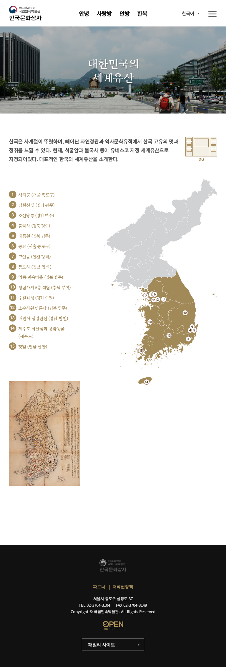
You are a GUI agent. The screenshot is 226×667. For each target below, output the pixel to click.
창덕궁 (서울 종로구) (36, 195)
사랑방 (104, 13)
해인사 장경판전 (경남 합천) (43, 318)
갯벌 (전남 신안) (32, 347)
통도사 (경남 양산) (34, 267)
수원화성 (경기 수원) (36, 298)
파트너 (99, 586)
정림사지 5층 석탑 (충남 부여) (44, 288)
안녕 (84, 13)
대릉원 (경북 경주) (34, 236)
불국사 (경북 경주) (34, 226)
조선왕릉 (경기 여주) (36, 216)
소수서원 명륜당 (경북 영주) (42, 308)
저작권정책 (122, 586)
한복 (142, 13)
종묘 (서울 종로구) (34, 246)
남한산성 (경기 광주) (36, 205)
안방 (124, 13)
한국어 (188, 13)
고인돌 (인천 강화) (34, 257)
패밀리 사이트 (101, 644)
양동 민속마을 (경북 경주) (40, 277)
